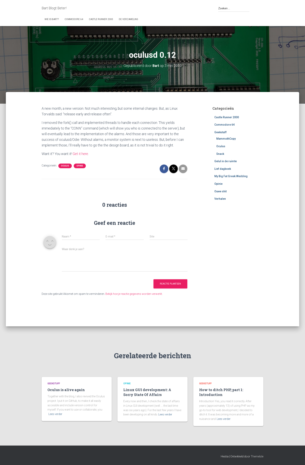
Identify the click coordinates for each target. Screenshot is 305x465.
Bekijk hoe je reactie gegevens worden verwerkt (133, 293)
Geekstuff (220, 132)
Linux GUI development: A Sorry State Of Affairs (147, 392)
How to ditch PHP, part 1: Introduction (221, 392)
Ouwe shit (220, 191)
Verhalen (220, 198)
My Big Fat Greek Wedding (231, 176)
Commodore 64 (74, 19)
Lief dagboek (222, 168)
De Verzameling (128, 19)
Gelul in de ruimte (225, 161)
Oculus (65, 166)
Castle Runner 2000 (101, 19)
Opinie (79, 166)
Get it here (81, 154)
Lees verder (55, 414)
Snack (220, 153)
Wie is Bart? (52, 19)
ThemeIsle (257, 456)
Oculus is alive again (66, 389)
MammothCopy (226, 138)
